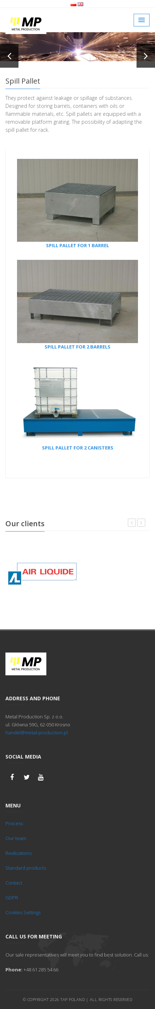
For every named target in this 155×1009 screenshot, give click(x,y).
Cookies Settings (23, 912)
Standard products (25, 868)
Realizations (18, 853)
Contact (13, 882)
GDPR (11, 897)
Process (14, 823)
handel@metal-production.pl (36, 732)
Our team (15, 838)
